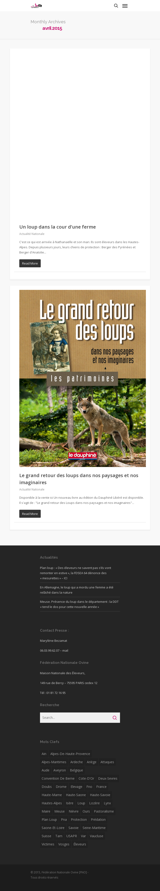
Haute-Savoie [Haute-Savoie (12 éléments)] (100, 795)
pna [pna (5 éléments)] (64, 819)
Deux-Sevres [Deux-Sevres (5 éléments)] (107, 778)
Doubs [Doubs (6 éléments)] (47, 786)
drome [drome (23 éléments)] (61, 786)
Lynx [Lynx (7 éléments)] (107, 803)
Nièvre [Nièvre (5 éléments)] (74, 811)
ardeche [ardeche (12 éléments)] (76, 762)
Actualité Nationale (31, 234)
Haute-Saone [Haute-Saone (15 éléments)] (76, 795)
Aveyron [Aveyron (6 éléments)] (59, 770)
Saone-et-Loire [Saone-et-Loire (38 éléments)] (53, 827)
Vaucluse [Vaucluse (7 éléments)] (96, 836)
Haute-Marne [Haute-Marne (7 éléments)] (52, 795)
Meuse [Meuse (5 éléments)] (59, 811)
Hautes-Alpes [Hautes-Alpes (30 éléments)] (52, 803)
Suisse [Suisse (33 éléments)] (46, 836)
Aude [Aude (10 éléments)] (45, 770)
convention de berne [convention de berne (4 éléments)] (58, 778)
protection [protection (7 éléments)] (79, 819)
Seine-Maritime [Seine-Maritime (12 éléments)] (94, 827)
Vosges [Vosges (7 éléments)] (63, 844)
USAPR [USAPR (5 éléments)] (71, 836)
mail (65, 650)
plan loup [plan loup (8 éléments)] (49, 819)
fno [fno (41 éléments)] (89, 786)
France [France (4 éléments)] (101, 786)
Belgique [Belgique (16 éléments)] (76, 770)
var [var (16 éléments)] (83, 836)
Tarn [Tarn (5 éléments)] (58, 836)
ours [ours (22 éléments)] (86, 811)
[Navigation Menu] (125, 5)
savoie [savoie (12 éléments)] (73, 827)
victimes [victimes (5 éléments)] (48, 844)
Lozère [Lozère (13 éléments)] (94, 803)
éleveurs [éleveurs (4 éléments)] (79, 844)
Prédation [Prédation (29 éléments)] (98, 819)
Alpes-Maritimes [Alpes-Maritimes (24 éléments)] (54, 762)
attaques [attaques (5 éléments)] (107, 762)
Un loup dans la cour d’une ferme (57, 227)
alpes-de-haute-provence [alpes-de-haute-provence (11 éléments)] (70, 753)
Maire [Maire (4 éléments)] (46, 811)
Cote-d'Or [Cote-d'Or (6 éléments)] (86, 778)
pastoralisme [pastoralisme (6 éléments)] (104, 811)
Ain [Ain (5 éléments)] (44, 753)
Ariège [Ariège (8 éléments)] (91, 762)
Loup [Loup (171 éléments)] (81, 803)
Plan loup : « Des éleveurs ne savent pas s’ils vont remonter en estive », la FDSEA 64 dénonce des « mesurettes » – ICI (75, 573)
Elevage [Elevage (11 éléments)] (76, 786)
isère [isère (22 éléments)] (69, 803)
